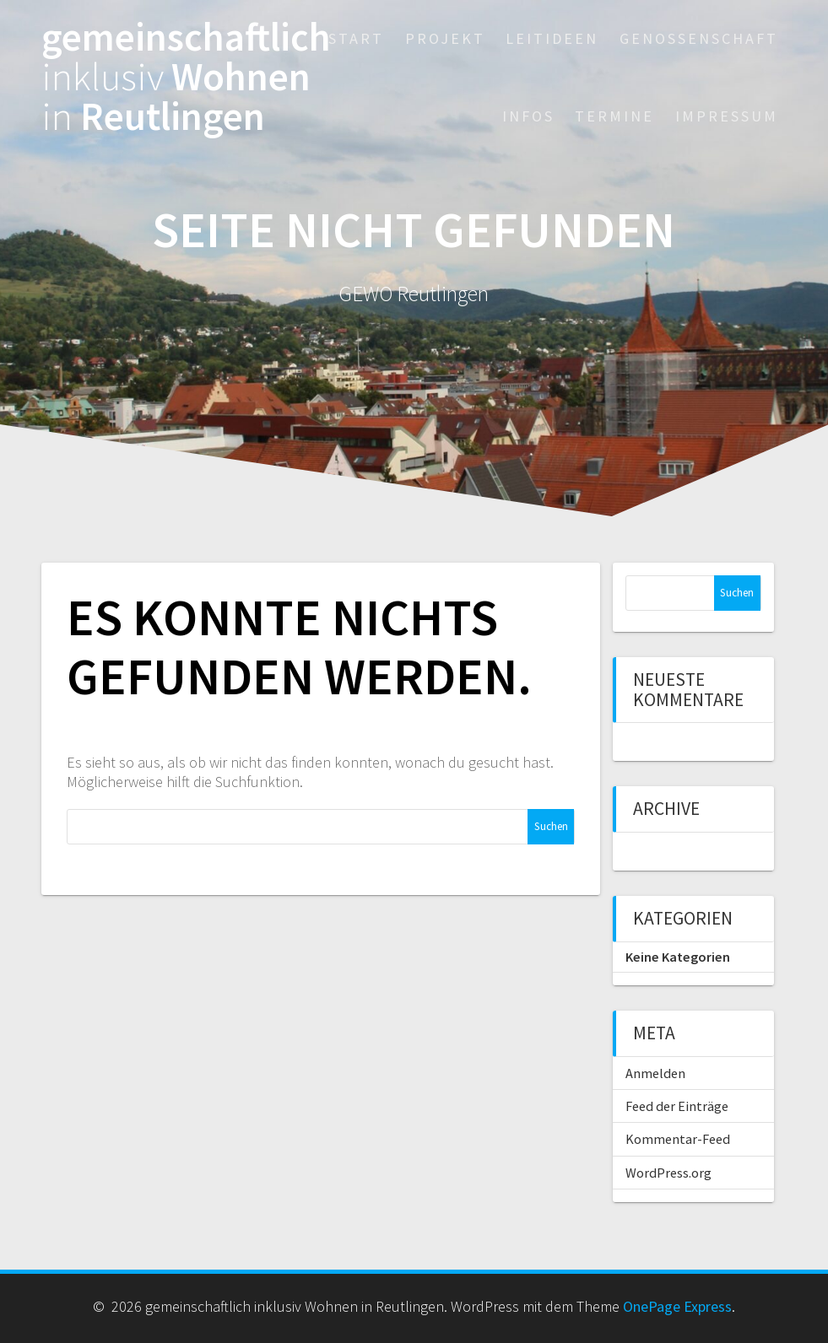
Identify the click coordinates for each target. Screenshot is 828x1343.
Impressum (726, 116)
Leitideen (552, 38)
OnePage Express (677, 1306)
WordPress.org (668, 1172)
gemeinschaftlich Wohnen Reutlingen (186, 77)
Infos (528, 116)
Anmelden (655, 1073)
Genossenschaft (699, 38)
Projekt (445, 38)
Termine (614, 116)
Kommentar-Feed (677, 1138)
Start (356, 38)
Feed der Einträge (676, 1106)
